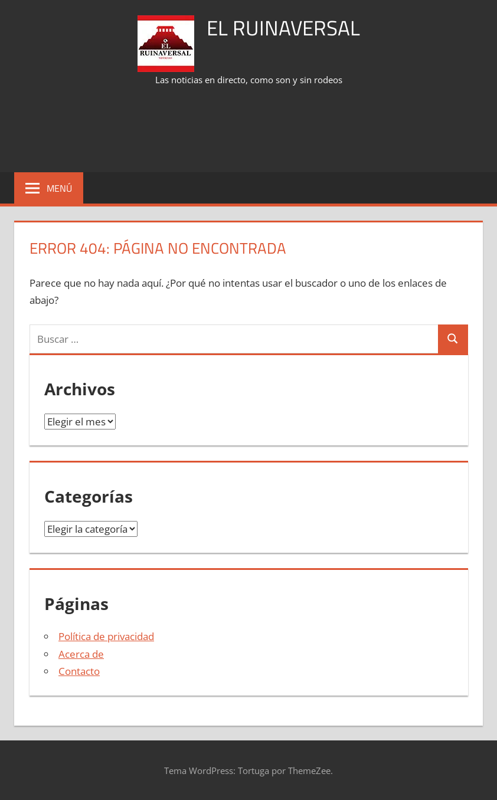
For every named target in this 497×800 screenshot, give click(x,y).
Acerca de (81, 654)
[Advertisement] (248, 130)
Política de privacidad (106, 636)
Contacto (79, 671)
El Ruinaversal (283, 27)
